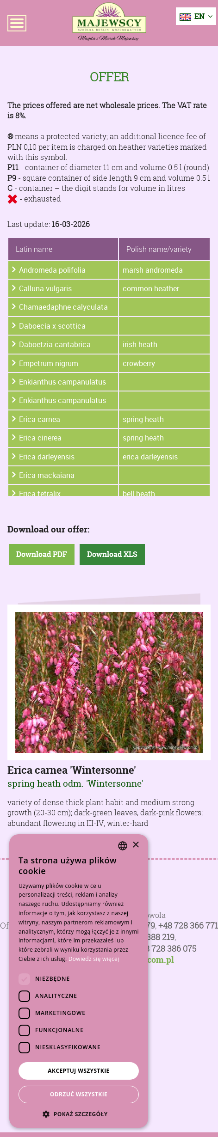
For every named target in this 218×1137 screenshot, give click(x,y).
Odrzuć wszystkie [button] (78, 1094)
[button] (79, 1114)
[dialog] (78, 981)
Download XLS (112, 554)
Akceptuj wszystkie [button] (78, 1071)
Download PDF (41, 554)
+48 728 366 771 (188, 925)
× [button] (135, 845)
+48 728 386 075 (166, 948)
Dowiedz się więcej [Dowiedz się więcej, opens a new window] (94, 959)
